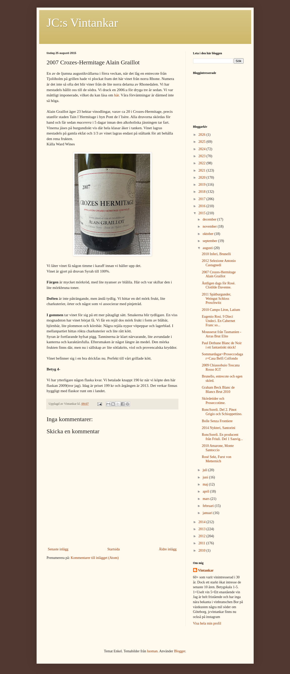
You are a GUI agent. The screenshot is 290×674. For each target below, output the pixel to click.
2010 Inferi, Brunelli (216, 254)
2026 (202, 135)
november (210, 226)
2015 (202, 213)
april (206, 491)
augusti (208, 248)
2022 (202, 163)
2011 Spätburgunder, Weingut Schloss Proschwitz (216, 298)
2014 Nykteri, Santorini (218, 428)
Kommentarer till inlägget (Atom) (95, 558)
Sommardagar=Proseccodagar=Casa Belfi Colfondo (222, 356)
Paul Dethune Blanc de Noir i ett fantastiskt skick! (222, 345)
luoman (152, 651)
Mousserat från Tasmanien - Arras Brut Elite (221, 334)
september (210, 241)
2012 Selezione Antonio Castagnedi (219, 263)
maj (206, 484)
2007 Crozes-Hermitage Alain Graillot (218, 274)
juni (206, 477)
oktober (208, 234)
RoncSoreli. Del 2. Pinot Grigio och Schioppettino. (222, 412)
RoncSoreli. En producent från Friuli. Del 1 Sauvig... (222, 437)
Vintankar (206, 570)
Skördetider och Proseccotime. (213, 401)
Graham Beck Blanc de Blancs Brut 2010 (218, 390)
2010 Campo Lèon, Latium (221, 310)
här (116, 95)
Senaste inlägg (58, 549)
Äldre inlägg (167, 549)
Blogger (179, 651)
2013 (202, 529)
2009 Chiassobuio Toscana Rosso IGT (221, 367)
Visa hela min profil (207, 623)
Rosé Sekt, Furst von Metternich (216, 459)
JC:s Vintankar (82, 22)
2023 (202, 156)
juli (205, 470)
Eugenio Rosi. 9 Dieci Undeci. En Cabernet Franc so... (218, 321)
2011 (202, 543)
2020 (202, 177)
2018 (202, 192)
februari (209, 506)
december (210, 219)
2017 (202, 199)
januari (208, 513)
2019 (202, 184)
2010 (202, 550)
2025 (202, 142)
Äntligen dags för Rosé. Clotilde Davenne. (218, 285)
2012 (202, 536)
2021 (202, 170)
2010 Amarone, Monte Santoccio (217, 448)
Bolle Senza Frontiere (217, 421)
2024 (202, 149)
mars (206, 499)
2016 (202, 206)
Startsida (113, 549)
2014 (202, 522)
